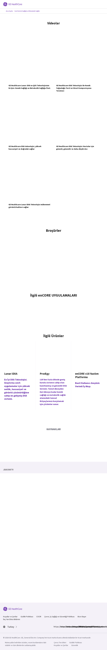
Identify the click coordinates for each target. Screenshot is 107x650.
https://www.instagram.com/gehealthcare (61, 626)
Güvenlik (74, 645)
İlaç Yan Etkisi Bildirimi (11, 619)
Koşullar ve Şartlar (10, 616)
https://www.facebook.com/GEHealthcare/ (55, 626)
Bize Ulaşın (82, 616)
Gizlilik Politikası (27, 616)
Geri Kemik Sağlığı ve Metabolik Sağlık (27, 11)
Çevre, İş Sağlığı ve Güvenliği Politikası (59, 616)
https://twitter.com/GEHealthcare (74, 626)
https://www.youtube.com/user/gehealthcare (80, 626)
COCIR (38, 616)
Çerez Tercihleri (60, 642)
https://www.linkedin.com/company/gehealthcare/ (67, 626)
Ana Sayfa (9, 11)
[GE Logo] (12, 4)
